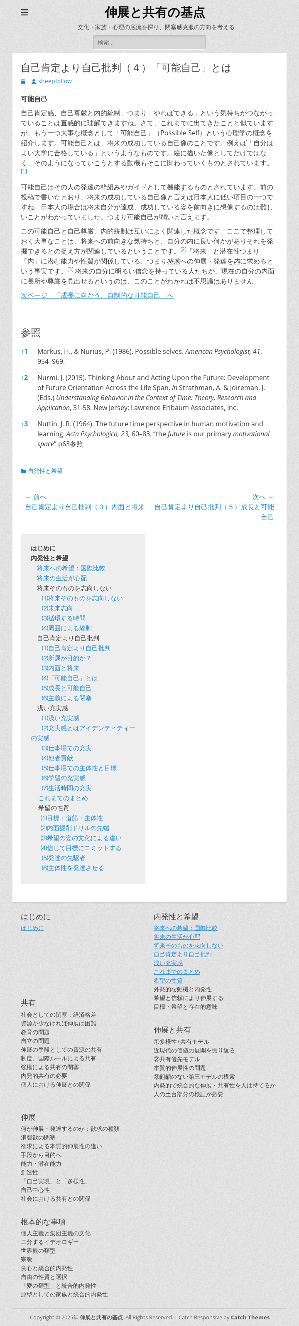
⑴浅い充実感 (61, 718)
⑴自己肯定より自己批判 (77, 648)
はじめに (32, 928)
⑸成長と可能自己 (67, 688)
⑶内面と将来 (60, 668)
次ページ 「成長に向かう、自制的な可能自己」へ (97, 295)
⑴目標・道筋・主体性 (72, 818)
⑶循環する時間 (64, 618)
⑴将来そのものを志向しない (83, 598)
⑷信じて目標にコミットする (81, 848)
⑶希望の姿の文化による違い (81, 838)
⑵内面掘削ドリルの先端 (75, 828)
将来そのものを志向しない (188, 945)
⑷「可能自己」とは (70, 678)
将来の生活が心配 (62, 578)
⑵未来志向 (58, 608)
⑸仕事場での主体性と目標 (79, 768)
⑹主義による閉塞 (67, 698)
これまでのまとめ (63, 798)
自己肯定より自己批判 (183, 954)
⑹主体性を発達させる (73, 868)
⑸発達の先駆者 (64, 858)
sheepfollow (55, 81)
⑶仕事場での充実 (67, 748)
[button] (24, 172)
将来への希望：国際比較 (71, 568)
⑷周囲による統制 (67, 628)
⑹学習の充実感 (64, 778)
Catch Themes (250, 1317)
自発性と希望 (45, 471)
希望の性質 (168, 980)
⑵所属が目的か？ (67, 658)
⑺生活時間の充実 (67, 788)
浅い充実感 (168, 963)
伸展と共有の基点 (155, 12)
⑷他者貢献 (57, 758)
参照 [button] (31, 332)
